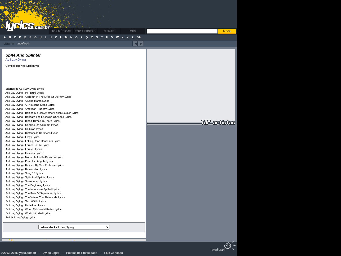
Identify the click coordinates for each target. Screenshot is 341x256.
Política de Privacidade (81, 253)
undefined (23, 43)
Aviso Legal (51, 253)
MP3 (133, 31)
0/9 (139, 37)
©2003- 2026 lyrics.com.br (18, 253)
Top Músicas (61, 31)
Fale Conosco (113, 253)
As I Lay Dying (15, 59)
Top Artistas (85, 31)
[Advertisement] (145, 14)
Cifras (109, 31)
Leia (9, 43)
